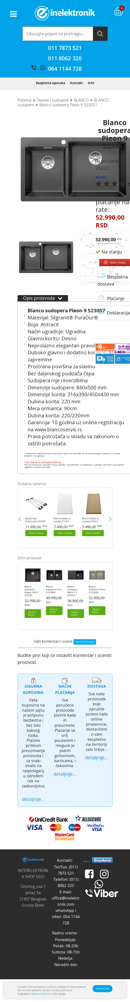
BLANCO (81, 108)
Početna (24, 108)
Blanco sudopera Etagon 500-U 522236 (31, 599)
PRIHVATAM (102, 988)
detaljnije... (33, 807)
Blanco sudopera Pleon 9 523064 (97, 597)
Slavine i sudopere (53, 108)
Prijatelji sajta (87, 869)
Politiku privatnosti (39, 993)
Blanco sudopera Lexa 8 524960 (53, 597)
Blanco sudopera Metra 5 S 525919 (72, 599)
